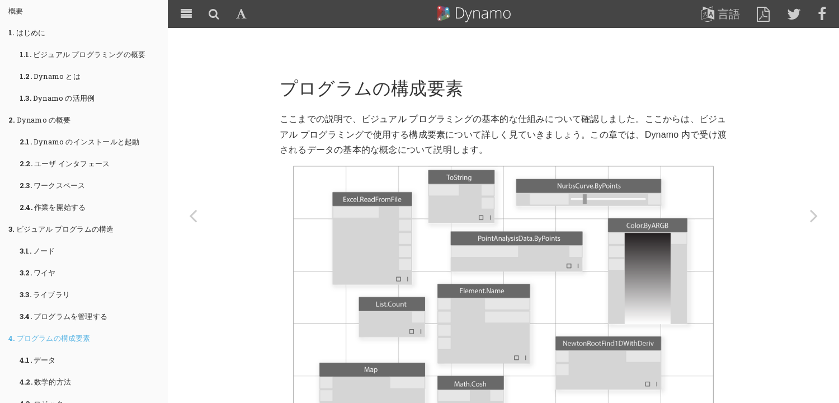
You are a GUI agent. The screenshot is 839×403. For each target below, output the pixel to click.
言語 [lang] (720, 14)
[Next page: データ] (814, 215)
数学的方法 (45, 382)
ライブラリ (45, 294)
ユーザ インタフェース (65, 163)
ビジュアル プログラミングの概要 (82, 54)
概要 (15, 11)
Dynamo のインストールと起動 (79, 142)
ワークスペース (52, 185)
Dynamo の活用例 (57, 98)
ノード (37, 251)
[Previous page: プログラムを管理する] (193, 215)
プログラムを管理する (63, 316)
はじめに (26, 32)
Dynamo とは (50, 76)
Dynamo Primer (474, 14)
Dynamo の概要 (39, 120)
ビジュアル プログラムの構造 (61, 229)
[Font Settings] (241, 14)
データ (38, 360)
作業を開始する (53, 207)
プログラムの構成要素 (49, 338)
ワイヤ (38, 273)
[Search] (214, 14)
